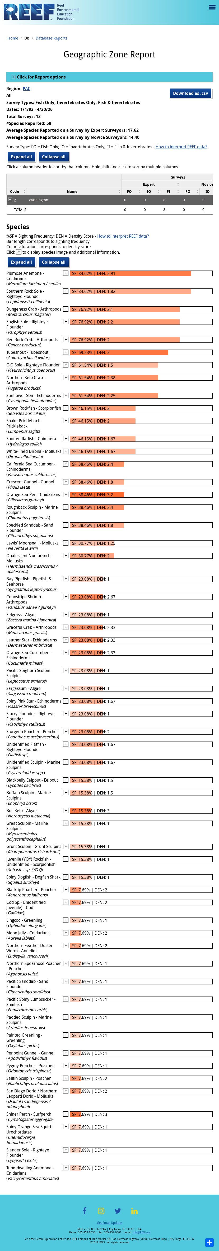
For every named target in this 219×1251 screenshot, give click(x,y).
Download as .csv (190, 93)
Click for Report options (41, 77)
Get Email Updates (109, 1222)
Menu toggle (211, 11)
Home (12, 38)
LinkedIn (134, 1214)
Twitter (118, 1214)
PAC (26, 88)
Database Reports (51, 38)
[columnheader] (151, 184)
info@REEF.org (141, 1232)
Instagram (101, 1214)
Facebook (84, 1214)
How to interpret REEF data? (181, 147)
